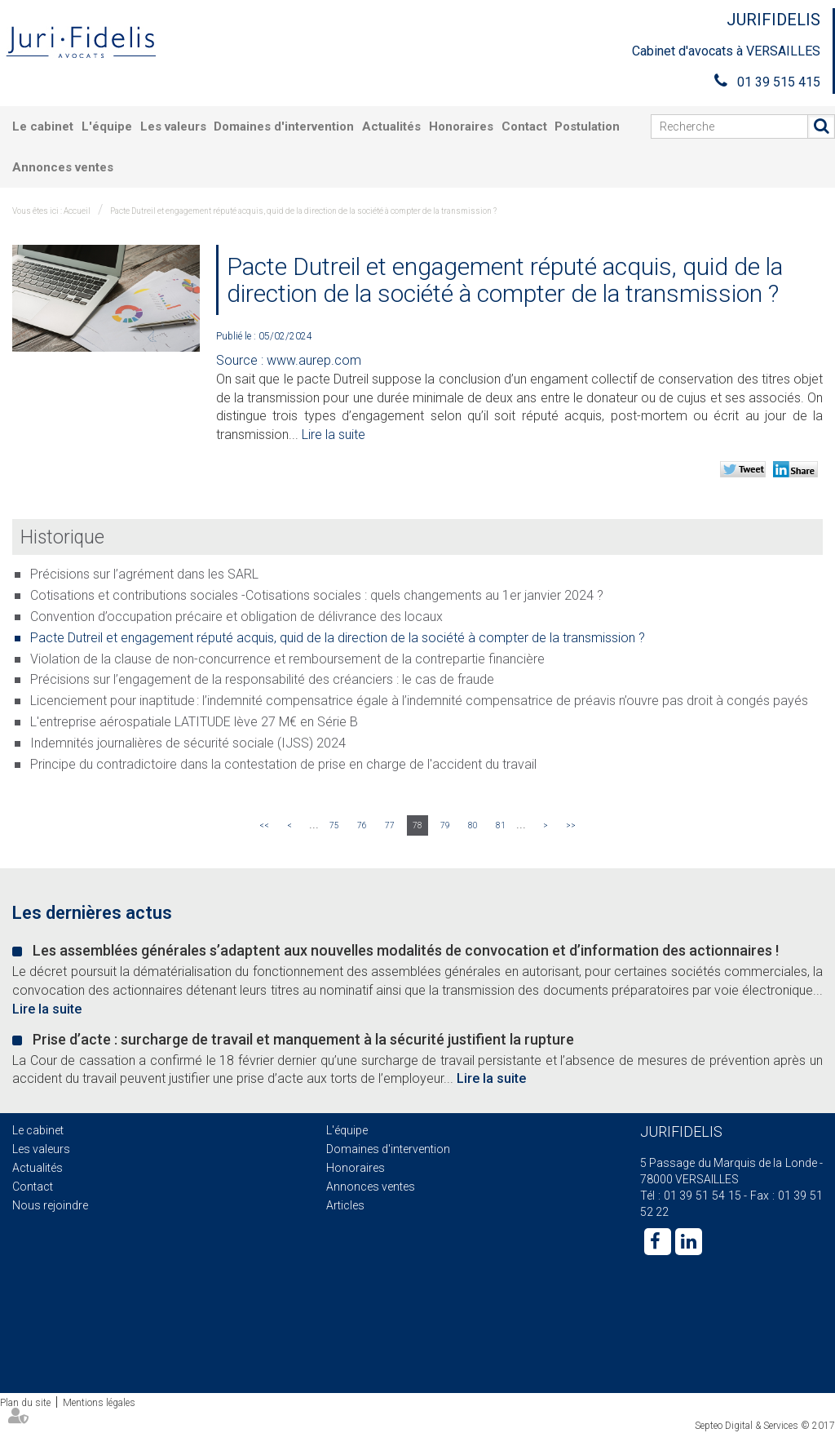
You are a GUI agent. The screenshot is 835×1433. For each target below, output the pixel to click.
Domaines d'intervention (284, 126)
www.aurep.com (314, 360)
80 (473, 825)
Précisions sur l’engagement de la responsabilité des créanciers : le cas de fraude (262, 679)
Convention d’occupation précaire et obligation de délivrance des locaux (236, 616)
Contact (524, 126)
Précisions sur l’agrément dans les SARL (144, 574)
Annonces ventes (62, 167)
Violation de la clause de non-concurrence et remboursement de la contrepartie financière (287, 659)
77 (390, 825)
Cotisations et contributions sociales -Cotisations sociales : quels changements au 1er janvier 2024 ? (316, 595)
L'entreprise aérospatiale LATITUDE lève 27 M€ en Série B (194, 722)
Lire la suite (333, 434)
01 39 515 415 (778, 82)
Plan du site (25, 1403)
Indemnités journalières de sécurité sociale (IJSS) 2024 (188, 743)
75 (334, 825)
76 (362, 825)
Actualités (391, 126)
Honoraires (461, 126)
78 (417, 825)
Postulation (587, 126)
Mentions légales (99, 1403)
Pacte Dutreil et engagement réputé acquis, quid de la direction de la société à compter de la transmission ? (303, 210)
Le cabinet (42, 126)
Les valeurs (173, 126)
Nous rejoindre (50, 1205)
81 (501, 825)
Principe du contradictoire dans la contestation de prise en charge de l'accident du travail (283, 764)
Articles (345, 1205)
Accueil (77, 210)
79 (445, 825)
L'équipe (107, 126)
